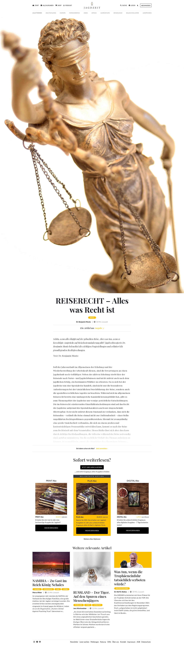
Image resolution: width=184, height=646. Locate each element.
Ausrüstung (105, 13)
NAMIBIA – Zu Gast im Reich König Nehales (50, 582)
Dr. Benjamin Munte (83, 322)
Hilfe (109, 642)
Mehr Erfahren (51, 528)
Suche (123, 5)
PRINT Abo (51, 480)
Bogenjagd (118, 13)
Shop (58, 5)
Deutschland (51, 13)
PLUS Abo (92, 481)
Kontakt (123, 642)
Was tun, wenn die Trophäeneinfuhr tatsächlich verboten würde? (129, 577)
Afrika (94, 13)
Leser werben (84, 642)
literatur (97, 605)
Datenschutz (146, 642)
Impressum (131, 642)
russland (78, 605)
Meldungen (95, 642)
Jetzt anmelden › (102, 448)
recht (92, 317)
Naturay (103, 642)
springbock (48, 589)
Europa (62, 13)
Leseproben (147, 13)
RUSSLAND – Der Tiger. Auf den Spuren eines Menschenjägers (91, 596)
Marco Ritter (37, 592)
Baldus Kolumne (132, 13)
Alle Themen (37, 13)
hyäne (65, 589)
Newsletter (74, 642)
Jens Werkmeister (80, 608)
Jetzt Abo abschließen (92, 467)
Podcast (67, 5)
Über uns (115, 642)
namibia (37, 589)
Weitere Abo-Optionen (92, 539)
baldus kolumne (122, 588)
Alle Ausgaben (47, 5)
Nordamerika (74, 13)
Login (132, 5)
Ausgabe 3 (99, 328)
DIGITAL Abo (133, 480)
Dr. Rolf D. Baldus (120, 592)
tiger (88, 605)
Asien (86, 13)
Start (36, 5)
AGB (138, 642)
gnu (57, 589)
